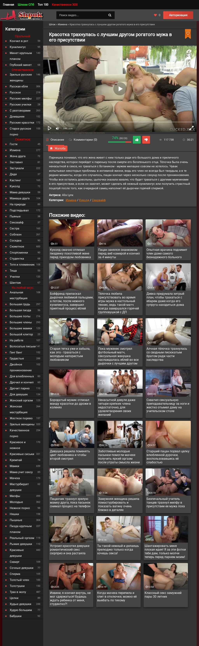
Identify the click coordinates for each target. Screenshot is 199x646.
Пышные (16, 520)
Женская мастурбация (18, 409)
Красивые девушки (17, 553)
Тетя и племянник (22, 264)
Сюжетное (17, 246)
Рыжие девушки (21, 544)
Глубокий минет (21, 65)
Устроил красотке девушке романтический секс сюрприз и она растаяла (69, 549)
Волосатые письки (23, 346)
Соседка (15, 240)
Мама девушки (20, 192)
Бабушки (16, 616)
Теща (13, 270)
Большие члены (21, 322)
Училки (15, 276)
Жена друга (17, 156)
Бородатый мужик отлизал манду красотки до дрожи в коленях (70, 403)
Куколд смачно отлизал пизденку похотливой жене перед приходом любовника (70, 253)
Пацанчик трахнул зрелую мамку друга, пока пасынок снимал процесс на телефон (70, 502)
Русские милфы (21, 98)
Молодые (16, 502)
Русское (15, 92)
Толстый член (19, 580)
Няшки (14, 514)
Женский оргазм (21, 400)
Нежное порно (20, 508)
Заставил (16, 162)
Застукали (17, 168)
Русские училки (20, 104)
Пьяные (15, 216)
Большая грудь (20, 304)
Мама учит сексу (21, 472)
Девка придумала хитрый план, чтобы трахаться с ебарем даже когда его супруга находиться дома (165, 299)
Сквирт (14, 562)
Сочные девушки (21, 568)
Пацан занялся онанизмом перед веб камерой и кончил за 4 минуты (119, 253)
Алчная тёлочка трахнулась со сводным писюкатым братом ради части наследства (167, 354)
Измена (71, 200)
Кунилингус (18, 47)
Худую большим (21, 610)
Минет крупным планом (21, 56)
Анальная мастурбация (18, 295)
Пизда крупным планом (21, 529)
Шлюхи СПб (26, 4)
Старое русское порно (20, 131)
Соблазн (16, 234)
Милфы (15, 496)
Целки (14, 598)
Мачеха (15, 478)
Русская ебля (19, 86)
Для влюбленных (22, 376)
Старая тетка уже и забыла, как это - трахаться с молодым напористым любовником (70, 354)
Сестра (14, 228)
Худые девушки (20, 604)
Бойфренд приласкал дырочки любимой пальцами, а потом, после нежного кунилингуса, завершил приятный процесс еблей (71, 301)
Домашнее (17, 116)
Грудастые (17, 358)
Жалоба (57, 148)
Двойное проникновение (21, 367)
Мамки (14, 466)
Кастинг (15, 180)
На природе (18, 204)
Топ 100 (43, 4)
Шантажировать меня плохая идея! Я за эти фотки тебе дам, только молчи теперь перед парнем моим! (165, 551)
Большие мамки (21, 328)
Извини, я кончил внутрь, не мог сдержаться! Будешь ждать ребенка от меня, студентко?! (70, 598)
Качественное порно (19, 433)
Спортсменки (19, 252)
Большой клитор (21, 334)
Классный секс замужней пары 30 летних (163, 594)
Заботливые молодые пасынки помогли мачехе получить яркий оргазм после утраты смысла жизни (119, 456)
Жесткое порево (21, 418)
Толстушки (17, 586)
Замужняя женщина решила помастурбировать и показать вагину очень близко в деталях (118, 504)
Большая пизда (20, 310)
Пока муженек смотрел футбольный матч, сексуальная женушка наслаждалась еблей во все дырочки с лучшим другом (118, 356)
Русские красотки (22, 122)
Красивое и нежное (18, 445)
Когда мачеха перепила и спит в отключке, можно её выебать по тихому (117, 596)
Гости (13, 144)
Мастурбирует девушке (19, 487)
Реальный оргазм (22, 538)
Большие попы (20, 316)
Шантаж (15, 282)
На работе (16, 340)
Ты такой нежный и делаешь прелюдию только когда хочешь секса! (118, 549)
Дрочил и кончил (22, 382)
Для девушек (19, 394)
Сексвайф (99, 200)
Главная (8, 4)
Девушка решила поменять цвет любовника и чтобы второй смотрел (70, 454)
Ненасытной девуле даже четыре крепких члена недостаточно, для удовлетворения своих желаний (116, 407)
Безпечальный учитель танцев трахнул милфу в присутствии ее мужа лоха (166, 502)
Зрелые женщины (22, 424)
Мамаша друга (20, 198)
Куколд (84, 200)
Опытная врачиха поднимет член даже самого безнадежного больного (167, 253)
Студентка (17, 258)
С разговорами (20, 110)
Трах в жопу (18, 592)
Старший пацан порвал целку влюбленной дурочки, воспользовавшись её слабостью (168, 456)
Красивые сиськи (22, 454)
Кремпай (16, 460)
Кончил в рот (19, 41)
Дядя (13, 174)
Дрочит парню (20, 388)
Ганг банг (16, 352)
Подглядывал (19, 210)
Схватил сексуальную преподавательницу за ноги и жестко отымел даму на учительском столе (168, 405)
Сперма (15, 574)
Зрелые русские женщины (21, 77)
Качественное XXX (65, 4)
